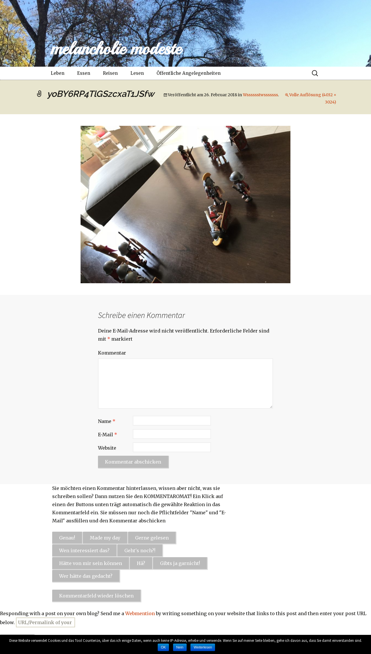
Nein (179, 647)
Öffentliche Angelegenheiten (189, 73)
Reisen (110, 73)
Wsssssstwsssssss (260, 94)
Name (106, 421)
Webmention (140, 613)
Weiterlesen (203, 647)
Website (107, 448)
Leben (57, 73)
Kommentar (112, 353)
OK (163, 647)
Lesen (137, 73)
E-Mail (107, 434)
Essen (83, 73)
